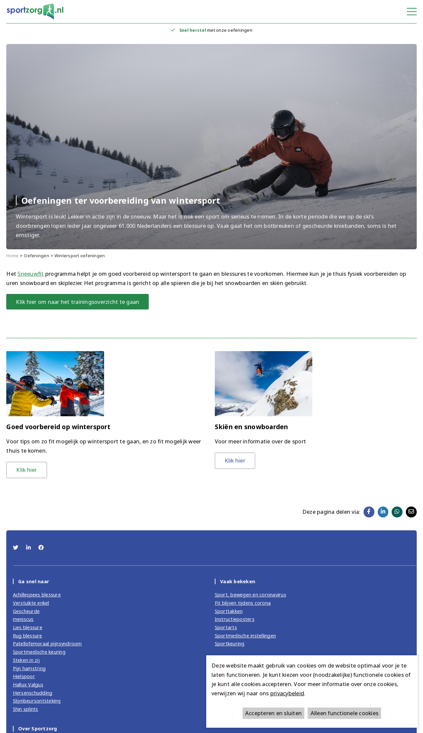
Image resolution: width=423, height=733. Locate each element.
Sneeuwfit (31, 273)
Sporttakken (229, 611)
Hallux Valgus (28, 684)
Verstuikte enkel (31, 602)
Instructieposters (234, 619)
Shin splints (25, 709)
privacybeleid (287, 693)
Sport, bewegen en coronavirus (250, 594)
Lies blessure (27, 627)
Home (12, 256)
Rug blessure (27, 635)
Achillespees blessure (37, 594)
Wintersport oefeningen (80, 256)
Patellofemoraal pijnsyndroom (47, 643)
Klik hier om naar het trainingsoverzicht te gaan (77, 301)
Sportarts (226, 627)
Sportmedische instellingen (245, 635)
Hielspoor (24, 676)
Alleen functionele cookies (345, 713)
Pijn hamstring (29, 668)
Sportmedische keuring (39, 651)
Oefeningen (36, 256)
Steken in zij (26, 660)
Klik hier (26, 469)
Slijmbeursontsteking (37, 700)
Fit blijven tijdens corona (243, 602)
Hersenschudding (33, 692)
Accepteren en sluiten (273, 713)
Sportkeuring (230, 643)
